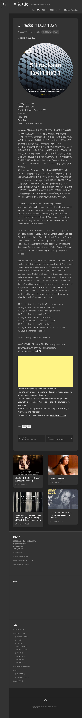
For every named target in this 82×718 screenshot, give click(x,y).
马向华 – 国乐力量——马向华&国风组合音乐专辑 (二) (27, 479)
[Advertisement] (45, 371)
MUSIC (55, 32)
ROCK (20, 663)
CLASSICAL (36, 10)
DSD (24, 426)
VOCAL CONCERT (22, 677)
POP (43, 10)
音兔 (38, 32)
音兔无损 (21, 4)
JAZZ (19, 656)
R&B (19, 659)
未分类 (17, 681)
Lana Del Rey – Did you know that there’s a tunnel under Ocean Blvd (61, 515)
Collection (18, 630)
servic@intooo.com (58, 415)
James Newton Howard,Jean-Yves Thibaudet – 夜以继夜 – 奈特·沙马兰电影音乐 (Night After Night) (28, 517)
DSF (29, 426)
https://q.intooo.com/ (56, 344)
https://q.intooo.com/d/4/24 (30, 351)
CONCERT (20, 674)
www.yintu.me (18, 546)
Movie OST (21, 650)
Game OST (21, 646)
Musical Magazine (71, 10)
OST (57, 10)
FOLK (52, 10)
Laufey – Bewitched (57, 478)
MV (16, 671)
